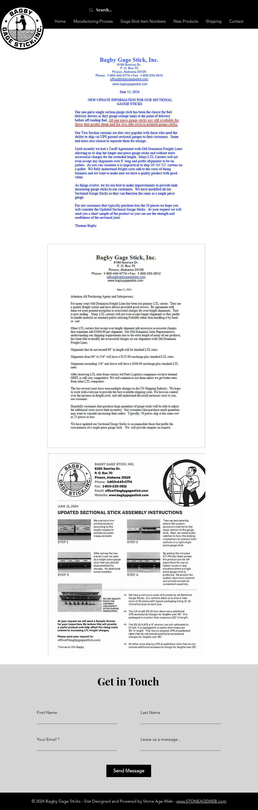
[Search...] (109, 10)
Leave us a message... (161, 739)
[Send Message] (128, 771)
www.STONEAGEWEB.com (201, 801)
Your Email (47, 739)
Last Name (150, 712)
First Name (47, 712)
